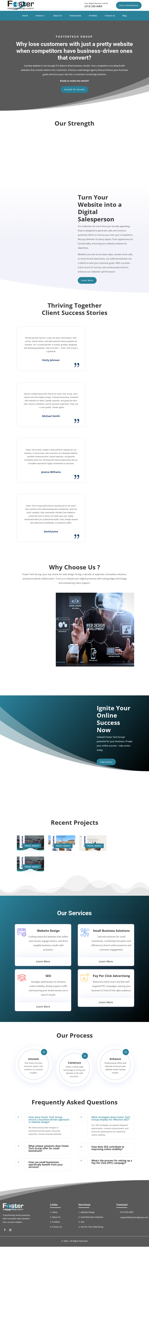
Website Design (88, 1249)
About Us (57, 16)
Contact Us (110, 16)
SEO (82, 1259)
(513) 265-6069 (93, 6)
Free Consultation (128, 5)
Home (25, 16)
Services (39, 16)
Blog (125, 16)
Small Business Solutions (92, 1254)
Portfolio (93, 16)
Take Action (109, 795)
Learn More (90, 283)
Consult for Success (74, 90)
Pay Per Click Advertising (92, 1264)
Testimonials (75, 16)
